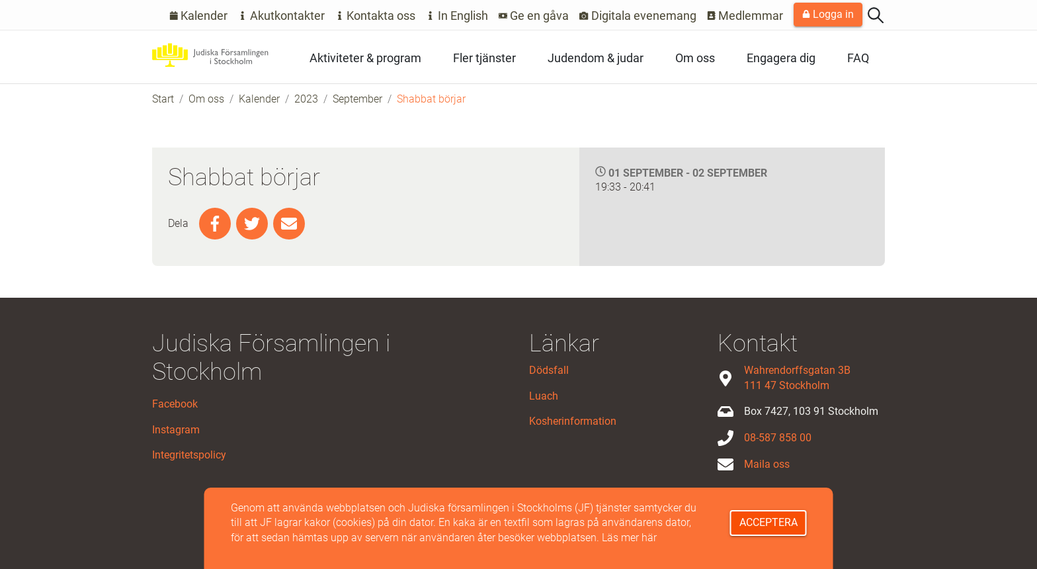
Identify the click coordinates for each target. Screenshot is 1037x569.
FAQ (858, 58)
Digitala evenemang (637, 15)
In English (457, 15)
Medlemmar (745, 15)
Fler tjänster (484, 58)
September (357, 99)
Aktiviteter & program (365, 58)
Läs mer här (629, 537)
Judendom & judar (595, 58)
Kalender (198, 15)
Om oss (695, 58)
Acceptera (768, 522)
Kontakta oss (375, 15)
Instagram (176, 429)
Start (163, 99)
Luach (543, 396)
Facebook (175, 404)
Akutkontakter (281, 15)
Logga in (828, 14)
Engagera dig (781, 58)
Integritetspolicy (189, 455)
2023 (306, 99)
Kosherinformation (572, 421)
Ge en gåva (534, 15)
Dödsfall (549, 370)
